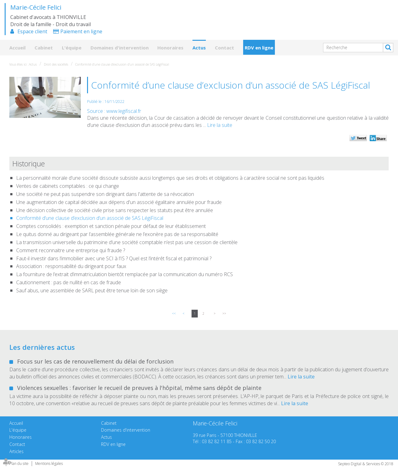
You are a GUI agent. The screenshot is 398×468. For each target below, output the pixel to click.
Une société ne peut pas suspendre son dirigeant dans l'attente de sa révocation (105, 194)
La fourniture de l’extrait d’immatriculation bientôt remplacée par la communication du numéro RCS (124, 274)
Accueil (17, 47)
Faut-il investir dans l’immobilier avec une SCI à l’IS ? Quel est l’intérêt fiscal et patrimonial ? (113, 258)
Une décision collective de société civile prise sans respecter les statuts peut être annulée (114, 210)
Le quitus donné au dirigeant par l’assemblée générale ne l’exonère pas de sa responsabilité (117, 234)
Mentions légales (49, 463)
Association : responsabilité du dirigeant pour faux (71, 266)
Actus (199, 47)
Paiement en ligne (81, 31)
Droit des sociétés (56, 64)
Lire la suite (219, 125)
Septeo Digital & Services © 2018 (365, 463)
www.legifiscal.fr (123, 111)
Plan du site (19, 463)
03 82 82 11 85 (217, 441)
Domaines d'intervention (119, 47)
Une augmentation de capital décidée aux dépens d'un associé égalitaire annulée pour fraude (119, 202)
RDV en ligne (259, 47)
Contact (224, 47)
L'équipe (71, 47)
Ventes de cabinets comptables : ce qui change (67, 186)
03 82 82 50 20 (261, 441)
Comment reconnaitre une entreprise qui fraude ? (70, 250)
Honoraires (170, 47)
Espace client (32, 31)
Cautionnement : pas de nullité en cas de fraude (68, 282)
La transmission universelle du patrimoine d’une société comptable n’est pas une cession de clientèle (127, 242)
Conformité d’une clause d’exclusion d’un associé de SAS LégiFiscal (122, 64)
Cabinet (44, 47)
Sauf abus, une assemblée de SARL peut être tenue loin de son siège (92, 290)
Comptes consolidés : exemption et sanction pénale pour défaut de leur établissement (111, 226)
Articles (16, 451)
